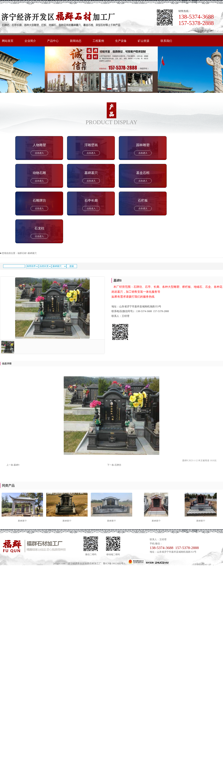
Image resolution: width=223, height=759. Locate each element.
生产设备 (124, 40)
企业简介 (31, 40)
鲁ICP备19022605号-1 (115, 563)
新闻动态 (78, 40)
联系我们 (171, 40)
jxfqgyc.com (59, 563)
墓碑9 (16, 465)
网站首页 (8, 40)
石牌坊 (118, 465)
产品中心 (54, 40)
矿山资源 (147, 40)
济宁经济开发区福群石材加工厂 (84, 563)
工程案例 (101, 40)
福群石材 (22, 253)
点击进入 (39, 153)
